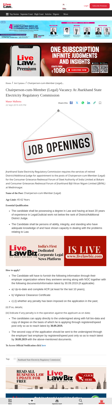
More (65, 14)
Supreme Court (26, 14)
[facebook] (71, 102)
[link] (94, 102)
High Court (38, 14)
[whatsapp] (83, 102)
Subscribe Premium (99, 6)
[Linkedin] (88, 102)
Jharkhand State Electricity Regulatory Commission (39, 360)
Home (8, 83)
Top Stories (14, 14)
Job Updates (19, 83)
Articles (48, 14)
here (44, 345)
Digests (56, 14)
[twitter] (77, 102)
